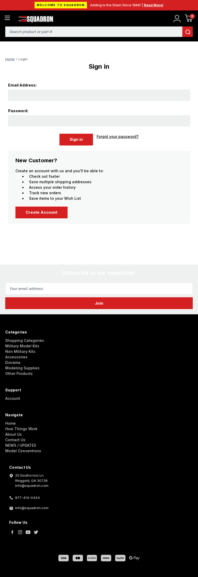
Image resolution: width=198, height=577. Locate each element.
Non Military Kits (20, 351)
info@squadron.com (31, 507)
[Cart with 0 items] (189, 19)
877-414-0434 (27, 497)
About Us (13, 434)
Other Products (19, 373)
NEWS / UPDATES (20, 445)
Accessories (16, 356)
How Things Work (21, 428)
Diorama (12, 362)
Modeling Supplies (22, 367)
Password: (18, 111)
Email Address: (22, 85)
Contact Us (15, 439)
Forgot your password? (118, 136)
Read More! (153, 5)
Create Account (41, 212)
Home (10, 423)
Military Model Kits (22, 345)
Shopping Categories (24, 340)
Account (12, 398)
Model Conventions (23, 450)
